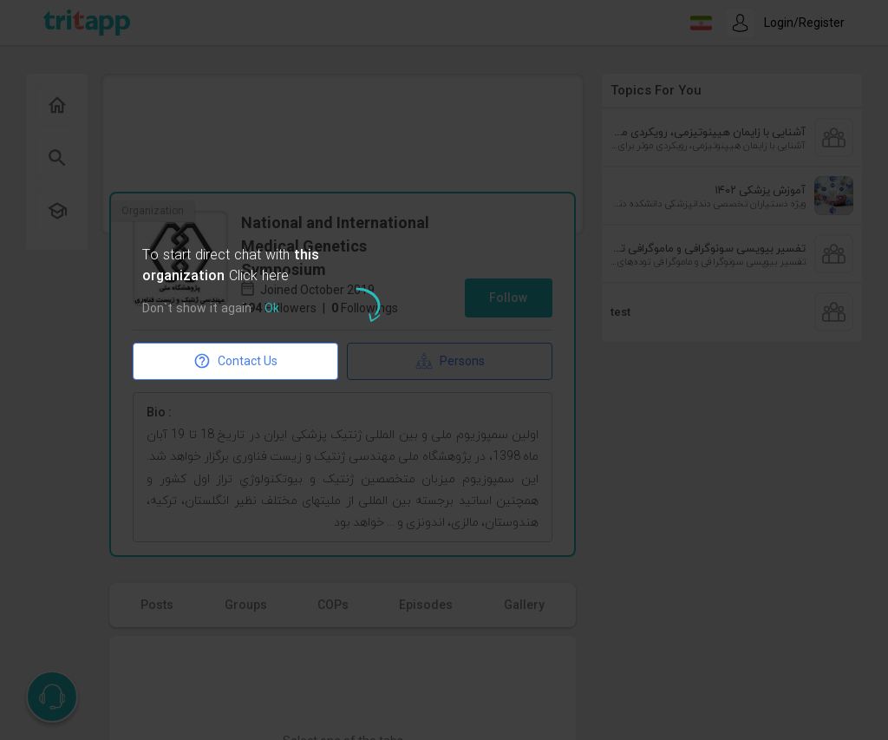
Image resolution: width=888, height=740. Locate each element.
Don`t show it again (196, 309)
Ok (271, 309)
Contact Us (235, 361)
